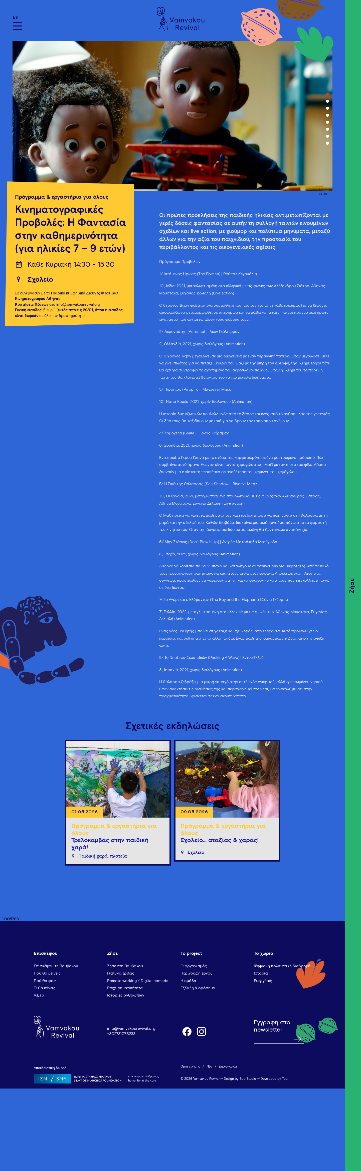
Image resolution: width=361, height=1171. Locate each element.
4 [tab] (327, 115)
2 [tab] (327, 101)
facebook (186, 1031)
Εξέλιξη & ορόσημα (197, 988)
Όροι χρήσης (190, 1066)
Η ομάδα (188, 981)
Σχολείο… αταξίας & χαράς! (219, 840)
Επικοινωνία (228, 1066)
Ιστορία (261, 973)
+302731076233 (121, 1034)
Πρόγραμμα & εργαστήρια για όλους (62, 197)
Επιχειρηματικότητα (125, 988)
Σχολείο (40, 279)
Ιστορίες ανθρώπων (125, 995)
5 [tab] (327, 122)
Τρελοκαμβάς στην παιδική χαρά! (109, 844)
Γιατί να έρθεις (120, 973)
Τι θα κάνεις (45, 988)
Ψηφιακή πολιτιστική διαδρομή (282, 966)
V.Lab (39, 995)
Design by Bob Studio (240, 1079)
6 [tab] (327, 129)
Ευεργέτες (263, 981)
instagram (202, 1031)
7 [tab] (327, 136)
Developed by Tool (274, 1079)
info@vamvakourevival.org (131, 1029)
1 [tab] (327, 94)
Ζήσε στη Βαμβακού (125, 966)
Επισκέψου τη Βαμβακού (56, 966)
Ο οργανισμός (193, 966)
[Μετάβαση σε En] (17, 17)
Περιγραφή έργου (196, 973)
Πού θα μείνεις (47, 973)
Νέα (209, 1066)
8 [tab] (327, 143)
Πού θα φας (45, 981)
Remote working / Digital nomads (137, 981)
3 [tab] (327, 108)
